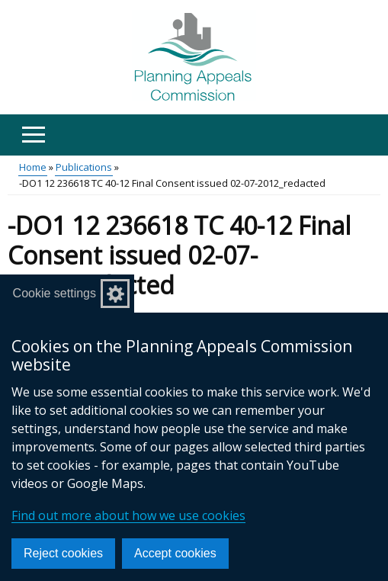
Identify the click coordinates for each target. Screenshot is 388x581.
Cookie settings (54, 293)
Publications (84, 167)
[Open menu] (33, 135)
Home (32, 167)
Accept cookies (175, 553)
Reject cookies (63, 553)
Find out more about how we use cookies (128, 515)
